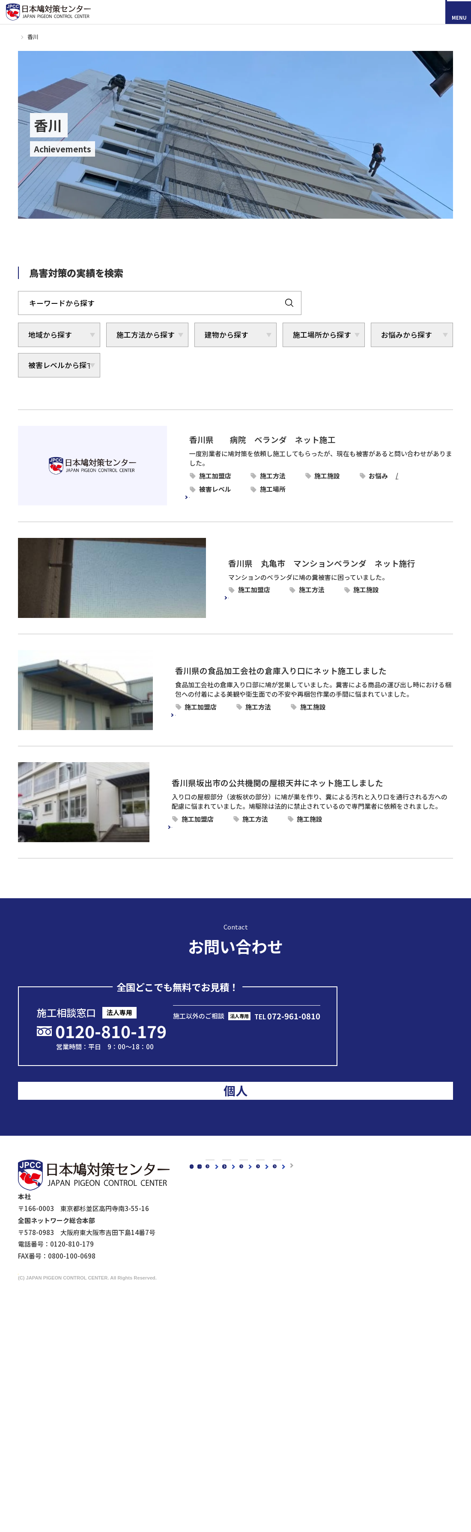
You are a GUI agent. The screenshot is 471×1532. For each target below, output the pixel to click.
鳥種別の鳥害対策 (284, 1172)
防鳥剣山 (290, 1347)
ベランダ (410, 478)
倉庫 (373, 700)
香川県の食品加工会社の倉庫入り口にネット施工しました (258, 664)
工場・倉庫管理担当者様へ (244, 1457)
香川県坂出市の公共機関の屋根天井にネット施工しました (258, 776)
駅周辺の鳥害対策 (346, 1261)
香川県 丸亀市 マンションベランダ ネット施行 (245, 557)
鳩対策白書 (213, 1185)
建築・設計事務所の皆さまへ (247, 1481)
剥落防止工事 (225, 1469)
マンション (383, 583)
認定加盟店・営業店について (300, 1185)
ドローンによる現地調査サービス (358, 1442)
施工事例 (43, 37)
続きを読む (169, 492)
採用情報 (60, 1257)
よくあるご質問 (281, 1199)
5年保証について (230, 1273)
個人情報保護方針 (339, 1474)
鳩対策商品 (285, 1310)
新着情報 (210, 1159)
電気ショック (296, 1359)
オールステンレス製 (306, 1335)
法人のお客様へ (219, 1432)
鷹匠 (283, 1395)
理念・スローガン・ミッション (251, 1249)
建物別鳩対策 (331, 1224)
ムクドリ (219, 1335)
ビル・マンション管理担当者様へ (254, 1445)
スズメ (215, 1347)
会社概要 (210, 1224)
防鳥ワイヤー (296, 1371)
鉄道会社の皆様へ (231, 1494)
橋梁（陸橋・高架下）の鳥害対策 (368, 1273)
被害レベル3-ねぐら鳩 (311, 478)
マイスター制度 (336, 1463)
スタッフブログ (219, 1145)
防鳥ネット (293, 1323)
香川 (206, 464)
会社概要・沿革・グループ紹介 (250, 1261)
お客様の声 (275, 1145)
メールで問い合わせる (248, 1019)
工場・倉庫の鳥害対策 (352, 1237)
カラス (215, 1323)
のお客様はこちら (403, 1038)
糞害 (194, 478)
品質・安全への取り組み (241, 1285)
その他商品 (293, 1408)
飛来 (212, 478)
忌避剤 (287, 1383)
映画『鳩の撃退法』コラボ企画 (356, 1453)
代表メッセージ (228, 1237)
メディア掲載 (216, 1172)
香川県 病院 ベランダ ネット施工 (225, 438)
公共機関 (380, 812)
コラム (207, 1132)
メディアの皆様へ (339, 1432)
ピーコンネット (290, 464)
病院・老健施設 (389, 464)
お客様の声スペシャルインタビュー (310, 1159)
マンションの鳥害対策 (352, 1249)
